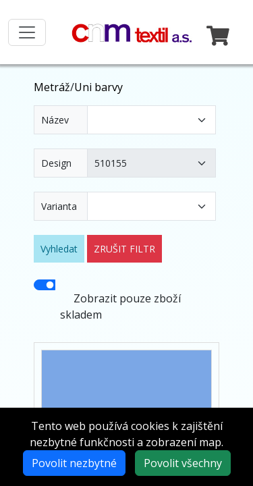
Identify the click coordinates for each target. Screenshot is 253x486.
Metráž (52, 87)
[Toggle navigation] (27, 32)
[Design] (151, 163)
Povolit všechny (183, 463)
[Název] (151, 119)
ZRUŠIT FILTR (124, 248)
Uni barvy (98, 87)
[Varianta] (151, 206)
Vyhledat (59, 248)
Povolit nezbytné (74, 463)
